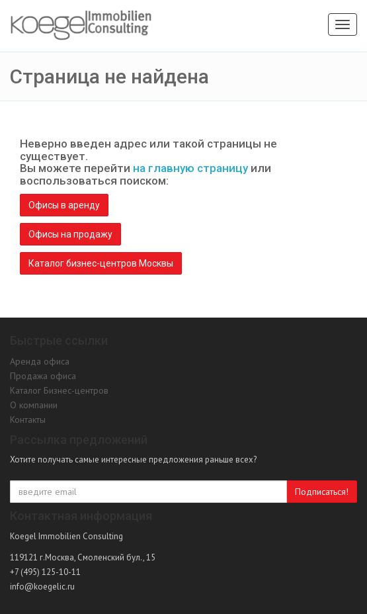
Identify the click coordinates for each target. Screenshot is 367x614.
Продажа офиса (43, 376)
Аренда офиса (39, 361)
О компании (34, 405)
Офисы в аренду (64, 205)
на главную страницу (190, 168)
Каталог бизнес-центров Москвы (100, 263)
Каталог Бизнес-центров (59, 390)
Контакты (28, 419)
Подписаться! (321, 492)
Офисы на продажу (70, 234)
